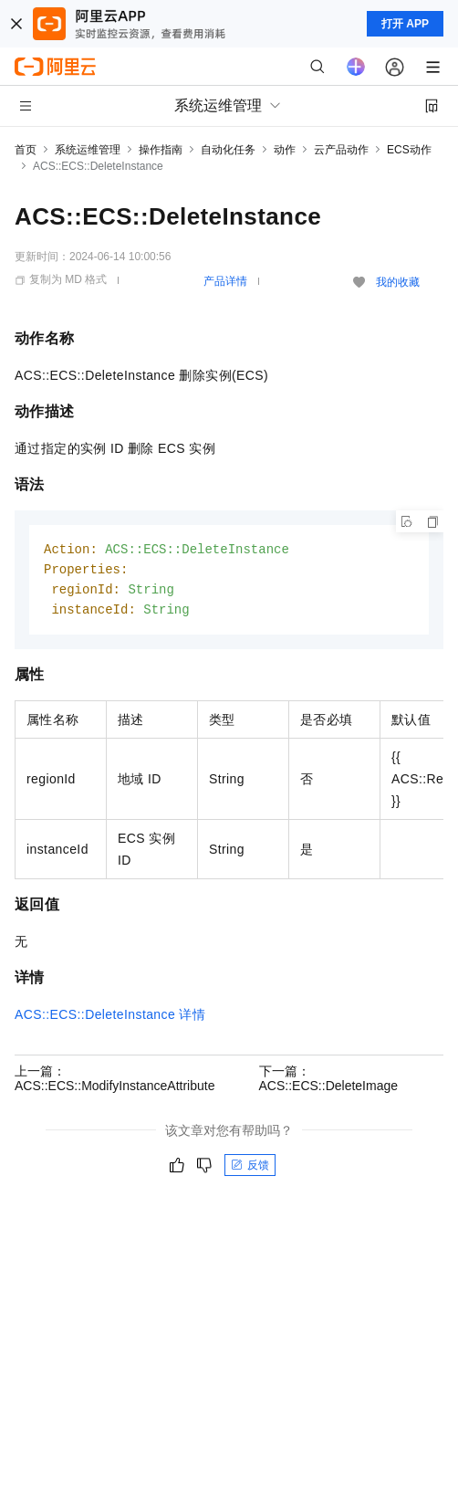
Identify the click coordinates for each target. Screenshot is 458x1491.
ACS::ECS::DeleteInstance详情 (110, 1018)
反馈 (250, 1168)
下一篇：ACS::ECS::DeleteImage (329, 1082)
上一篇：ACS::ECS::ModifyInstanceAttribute (114, 1082)
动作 (285, 149)
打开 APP (405, 23)
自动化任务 (228, 149)
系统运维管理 (87, 149)
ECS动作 (409, 149)
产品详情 (225, 281)
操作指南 (160, 149)
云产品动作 (341, 149)
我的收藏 (398, 282)
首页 (25, 149)
